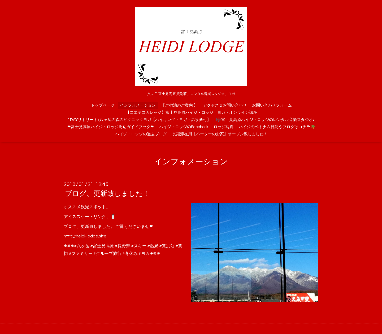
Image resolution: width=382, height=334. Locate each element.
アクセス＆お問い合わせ (225, 105)
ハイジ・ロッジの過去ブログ (141, 134)
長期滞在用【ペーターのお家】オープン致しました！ (220, 134)
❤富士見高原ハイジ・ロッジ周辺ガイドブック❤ (110, 127)
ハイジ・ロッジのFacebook (183, 127)
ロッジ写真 (223, 127)
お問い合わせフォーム (272, 105)
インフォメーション (138, 105)
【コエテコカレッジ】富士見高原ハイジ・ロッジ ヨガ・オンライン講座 (191, 113)
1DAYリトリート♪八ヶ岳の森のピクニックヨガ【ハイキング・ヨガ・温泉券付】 (139, 120)
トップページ (103, 105)
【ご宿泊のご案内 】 (179, 105)
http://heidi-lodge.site (85, 236)
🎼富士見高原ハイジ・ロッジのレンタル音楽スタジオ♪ (265, 120)
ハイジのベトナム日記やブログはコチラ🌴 (277, 127)
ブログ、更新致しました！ (107, 193)
